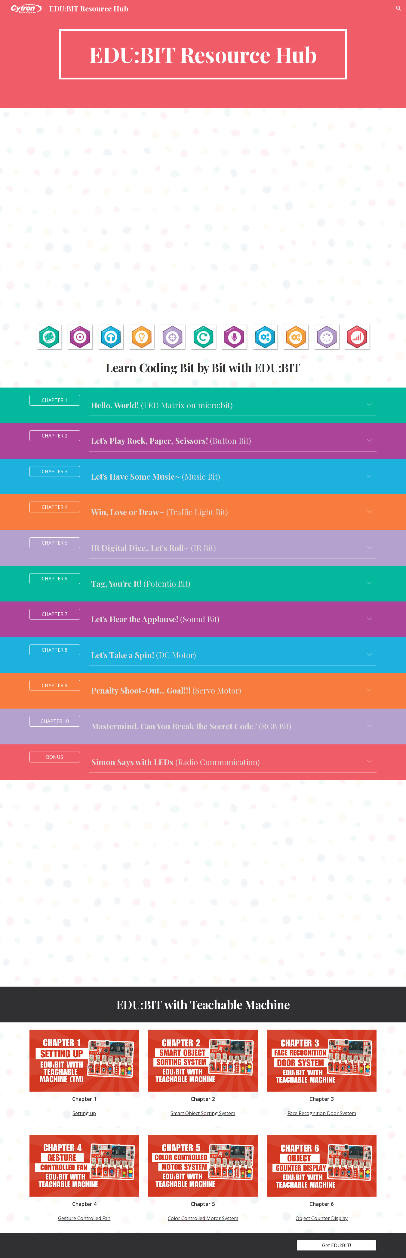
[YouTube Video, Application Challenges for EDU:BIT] (203, 883)
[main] (203, 54)
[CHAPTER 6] (55, 578)
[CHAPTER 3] (55, 471)
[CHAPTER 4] (55, 507)
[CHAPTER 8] (55, 650)
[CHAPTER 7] (55, 614)
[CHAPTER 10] (55, 721)
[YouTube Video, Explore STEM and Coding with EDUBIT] (203, 213)
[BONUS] (55, 757)
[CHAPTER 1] (55, 400)
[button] (399, 8)
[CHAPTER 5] (55, 543)
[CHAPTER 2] (55, 436)
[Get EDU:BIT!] (336, 1245)
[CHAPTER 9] (55, 685)
